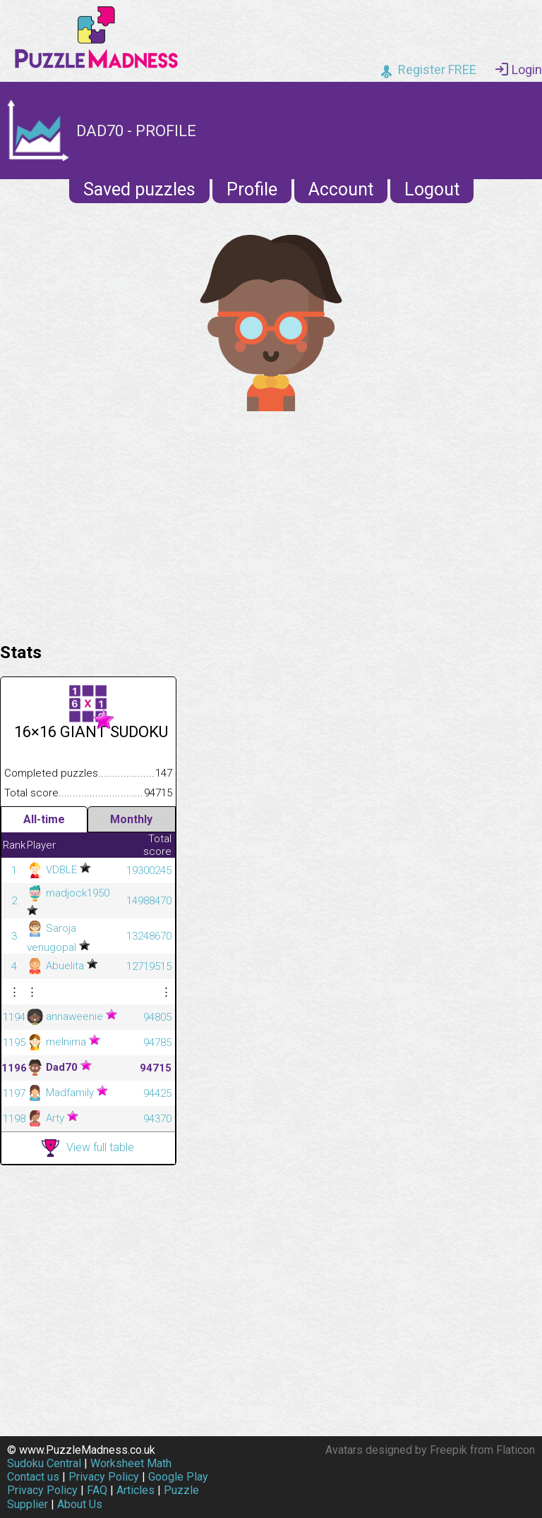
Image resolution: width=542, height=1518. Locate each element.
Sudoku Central (44, 1463)
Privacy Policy (103, 1476)
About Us (79, 1504)
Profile (252, 189)
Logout (431, 189)
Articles (135, 1490)
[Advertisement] (271, 523)
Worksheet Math (130, 1463)
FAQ (97, 1490)
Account (340, 189)
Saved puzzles (139, 189)
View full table (88, 1148)
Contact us (33, 1476)
